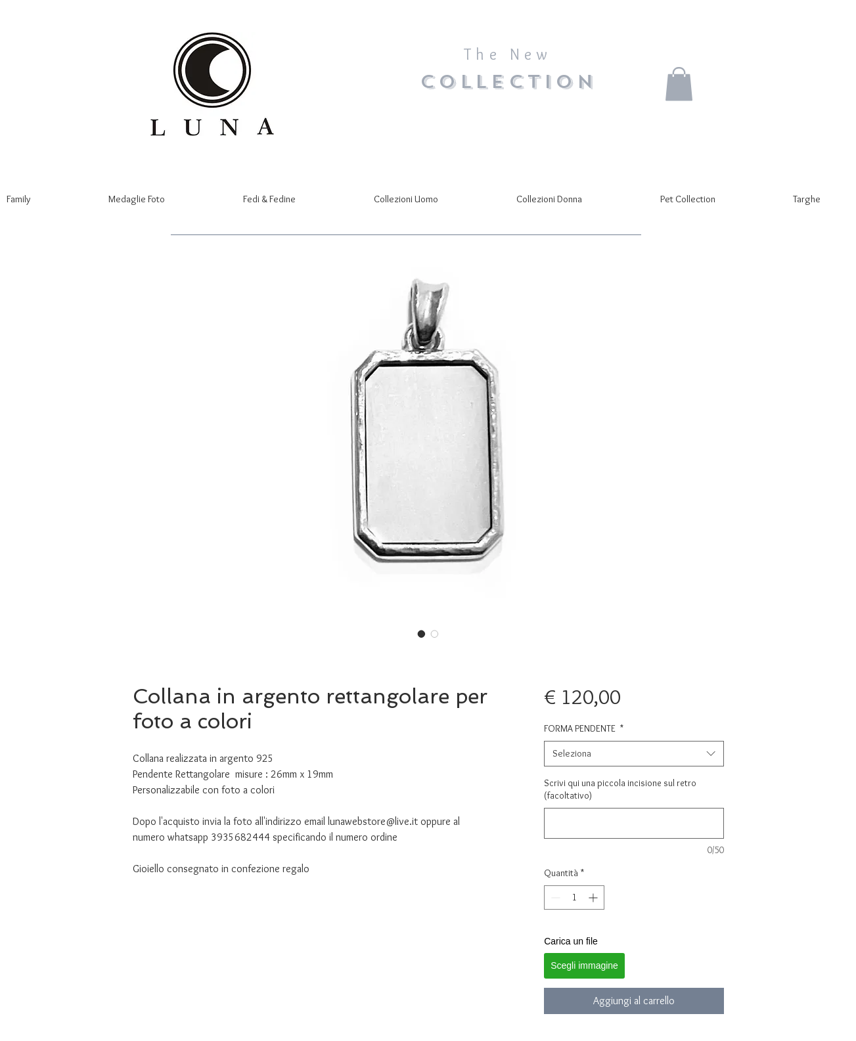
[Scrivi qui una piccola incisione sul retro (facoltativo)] (634, 823)
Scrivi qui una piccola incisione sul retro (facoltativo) (620, 789)
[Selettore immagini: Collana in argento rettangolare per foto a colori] (421, 633)
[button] (679, 83)
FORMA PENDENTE (583, 728)
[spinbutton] (574, 897)
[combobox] (633, 753)
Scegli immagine (584, 965)
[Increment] (594, 897)
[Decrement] (554, 897)
